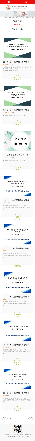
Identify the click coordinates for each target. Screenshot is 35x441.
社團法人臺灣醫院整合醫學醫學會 (17, 7)
